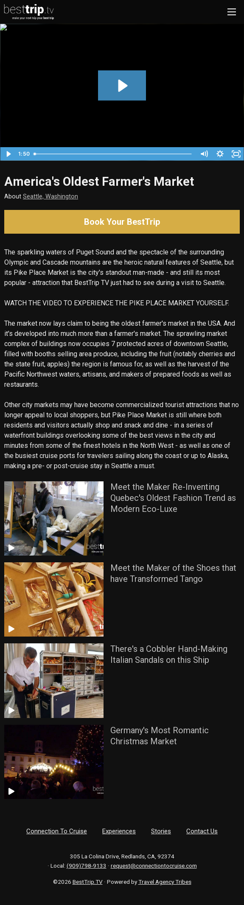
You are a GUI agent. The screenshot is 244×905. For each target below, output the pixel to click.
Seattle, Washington (50, 196)
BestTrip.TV (88, 881)
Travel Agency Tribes (164, 881)
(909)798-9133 (87, 865)
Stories (161, 831)
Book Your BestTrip (122, 222)
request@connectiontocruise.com (154, 865)
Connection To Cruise (56, 831)
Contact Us (202, 831)
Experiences (119, 831)
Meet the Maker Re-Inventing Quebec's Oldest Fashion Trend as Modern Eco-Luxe (173, 498)
